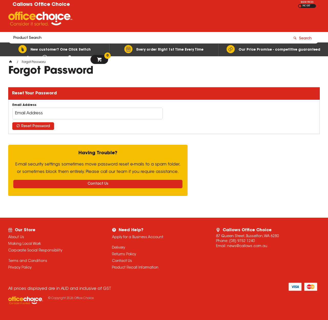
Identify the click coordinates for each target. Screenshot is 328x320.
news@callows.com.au (247, 246)
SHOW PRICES (307, 2)
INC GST (306, 6)
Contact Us (98, 184)
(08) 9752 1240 (242, 241)
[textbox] (134, 20)
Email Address (24, 105)
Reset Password (35, 126)
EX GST (300, 6)
